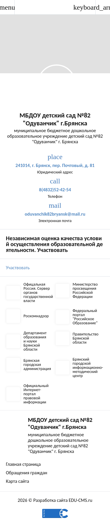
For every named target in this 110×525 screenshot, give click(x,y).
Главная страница (23, 464)
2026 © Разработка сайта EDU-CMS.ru (55, 500)
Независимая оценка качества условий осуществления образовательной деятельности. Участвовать (54, 244)
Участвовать (18, 267)
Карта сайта (17, 481)
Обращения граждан (26, 472)
